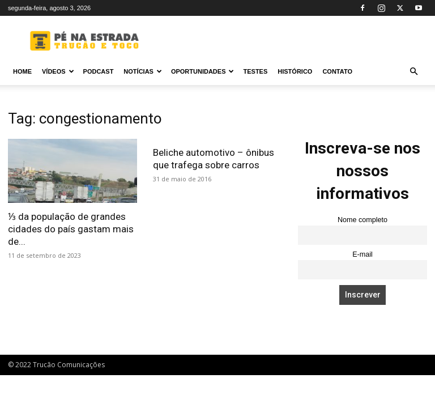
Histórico (295, 71)
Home (22, 71)
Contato (337, 71)
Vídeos (58, 71)
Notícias (142, 71)
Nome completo (362, 220)
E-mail (362, 254)
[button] (413, 71)
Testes (255, 71)
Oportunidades (202, 71)
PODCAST (98, 71)
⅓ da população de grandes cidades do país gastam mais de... (71, 229)
